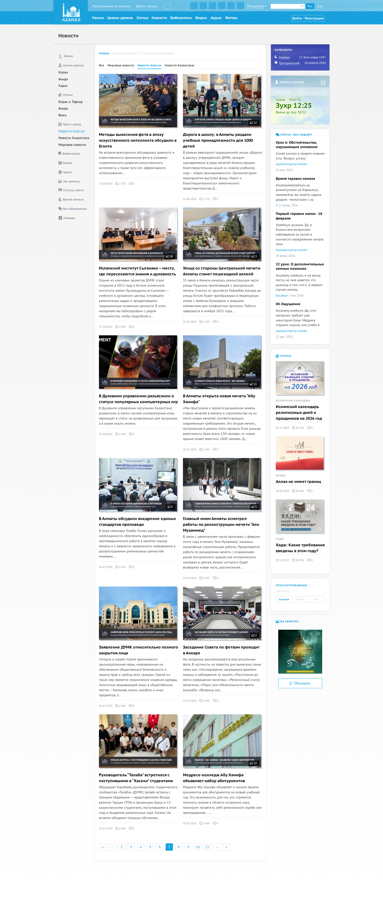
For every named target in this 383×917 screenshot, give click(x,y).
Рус (310, 6)
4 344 (204, 823)
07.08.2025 (105, 326)
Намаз (98, 18)
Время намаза (146, 6)
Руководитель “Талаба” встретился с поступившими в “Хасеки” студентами (136, 778)
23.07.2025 (189, 700)
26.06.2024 (282, 490)
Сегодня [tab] (284, 599)
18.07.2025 (189, 823)
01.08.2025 (105, 434)
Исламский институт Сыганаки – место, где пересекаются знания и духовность (137, 271)
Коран (63, 72)
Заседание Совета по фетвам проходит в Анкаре (221, 650)
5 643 (120, 434)
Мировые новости (72, 145)
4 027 (204, 578)
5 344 (204, 449)
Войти (297, 18)
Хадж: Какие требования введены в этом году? (300, 548)
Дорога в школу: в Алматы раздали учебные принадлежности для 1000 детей (218, 140)
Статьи (142, 18)
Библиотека (181, 18)
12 (253, 122)
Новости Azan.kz (71, 131)
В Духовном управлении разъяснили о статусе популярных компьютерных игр (138, 399)
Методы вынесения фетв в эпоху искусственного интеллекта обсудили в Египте (138, 140)
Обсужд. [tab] (283, 591)
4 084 (120, 828)
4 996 (120, 705)
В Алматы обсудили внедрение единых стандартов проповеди (137, 522)
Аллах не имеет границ (298, 481)
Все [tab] (316, 599)
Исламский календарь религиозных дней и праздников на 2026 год (299, 413)
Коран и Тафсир (70, 102)
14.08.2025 (105, 183)
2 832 (204, 700)
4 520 (204, 321)
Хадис (63, 86)
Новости (159, 18)
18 (169, 256)
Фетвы (231, 18)
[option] (300, 651)
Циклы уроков (120, 18)
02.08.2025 (189, 321)
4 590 (120, 326)
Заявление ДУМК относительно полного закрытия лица (138, 650)
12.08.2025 (189, 199)
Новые (104, 53)
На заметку (287, 621)
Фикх (62, 115)
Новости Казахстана (73, 138)
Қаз (320, 6)
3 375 (120, 183)
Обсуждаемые (126, 53)
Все (101, 65)
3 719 (204, 199)
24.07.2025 (105, 567)
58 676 (298, 560)
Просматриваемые (159, 53)
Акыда (63, 79)
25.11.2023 (282, 560)
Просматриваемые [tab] (291, 585)
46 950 (298, 490)
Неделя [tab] (300, 599)
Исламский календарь (293, 400)
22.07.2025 (105, 828)
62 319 (298, 427)
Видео (201, 18)
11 (253, 384)
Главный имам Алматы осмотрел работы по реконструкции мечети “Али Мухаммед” (221, 525)
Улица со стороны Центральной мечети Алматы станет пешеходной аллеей (221, 271)
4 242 (120, 567)
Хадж (280, 539)
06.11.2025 (282, 427)
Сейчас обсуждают (294, 134)
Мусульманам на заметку (111, 6)
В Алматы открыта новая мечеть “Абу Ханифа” (219, 399)
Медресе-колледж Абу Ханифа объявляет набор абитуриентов (214, 778)
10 (198, 847)
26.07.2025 (189, 449)
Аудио (216, 18)
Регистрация (314, 18)
